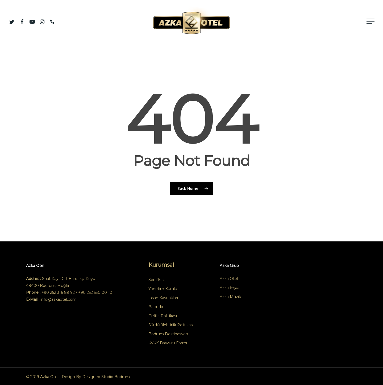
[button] (371, 21)
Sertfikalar (157, 279)
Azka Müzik (230, 296)
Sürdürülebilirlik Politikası (170, 325)
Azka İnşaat (230, 287)
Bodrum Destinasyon (168, 334)
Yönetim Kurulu (162, 288)
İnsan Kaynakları (163, 297)
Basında (155, 306)
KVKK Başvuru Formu (168, 343)
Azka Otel (229, 278)
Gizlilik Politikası (162, 315)
